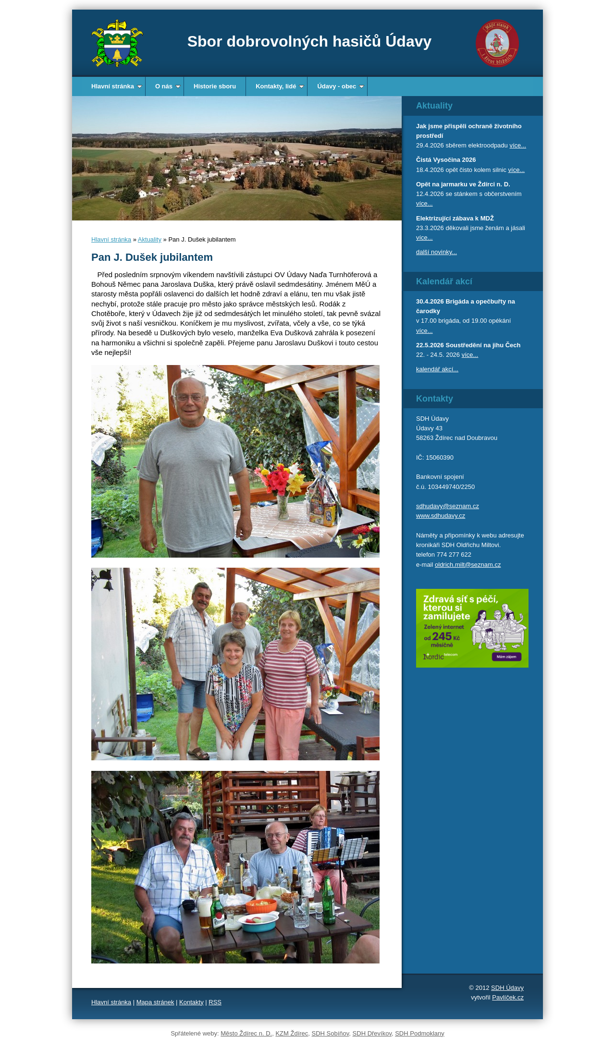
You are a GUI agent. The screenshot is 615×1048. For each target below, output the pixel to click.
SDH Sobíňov (330, 1033)
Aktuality (149, 239)
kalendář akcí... (437, 369)
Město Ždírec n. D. (246, 1033)
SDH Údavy (507, 987)
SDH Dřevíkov (372, 1033)
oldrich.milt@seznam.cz (468, 564)
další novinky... (436, 252)
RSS (215, 1002)
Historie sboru (215, 86)
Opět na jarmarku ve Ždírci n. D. (463, 184)
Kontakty (191, 1002)
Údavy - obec (340, 86)
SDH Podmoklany (419, 1033)
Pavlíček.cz (508, 997)
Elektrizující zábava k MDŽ (455, 218)
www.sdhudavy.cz (440, 515)
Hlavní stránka (116, 86)
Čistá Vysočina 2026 (446, 159)
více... (517, 145)
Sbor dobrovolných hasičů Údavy (309, 41)
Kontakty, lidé (280, 86)
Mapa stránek (155, 1002)
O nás (168, 86)
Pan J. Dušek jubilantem (152, 257)
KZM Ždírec (291, 1033)
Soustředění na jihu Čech (482, 345)
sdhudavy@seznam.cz (447, 506)
